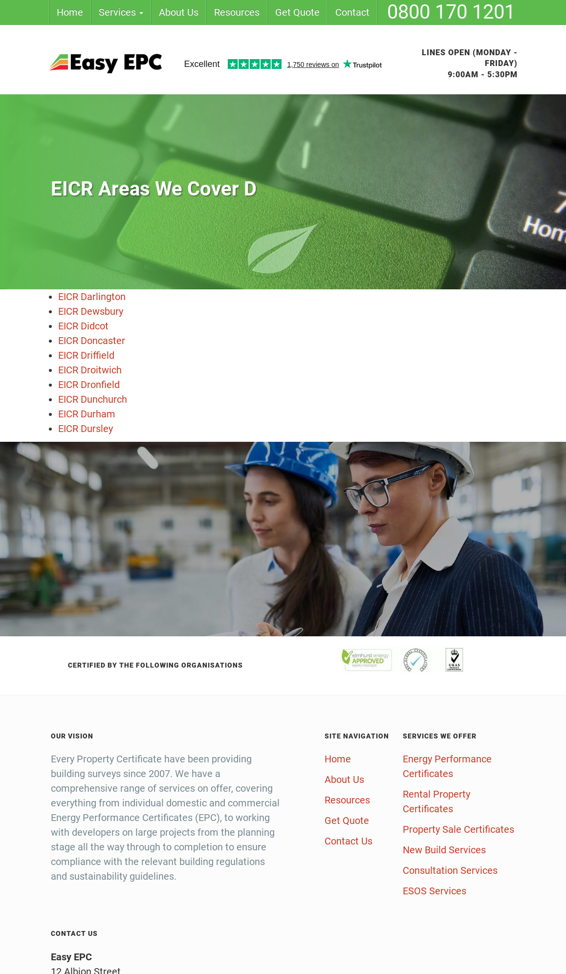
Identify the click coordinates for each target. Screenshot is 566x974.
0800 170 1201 (451, 11)
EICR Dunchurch (92, 399)
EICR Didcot (83, 326)
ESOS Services (434, 891)
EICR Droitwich (90, 370)
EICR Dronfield (89, 384)
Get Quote (297, 12)
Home (70, 12)
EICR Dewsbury (90, 311)
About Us (178, 12)
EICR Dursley (85, 428)
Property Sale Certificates (458, 829)
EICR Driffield (86, 355)
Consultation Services (450, 870)
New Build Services (444, 850)
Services (121, 12)
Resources (237, 12)
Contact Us (348, 841)
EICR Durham (86, 414)
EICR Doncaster (91, 340)
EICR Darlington (92, 297)
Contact (352, 12)
